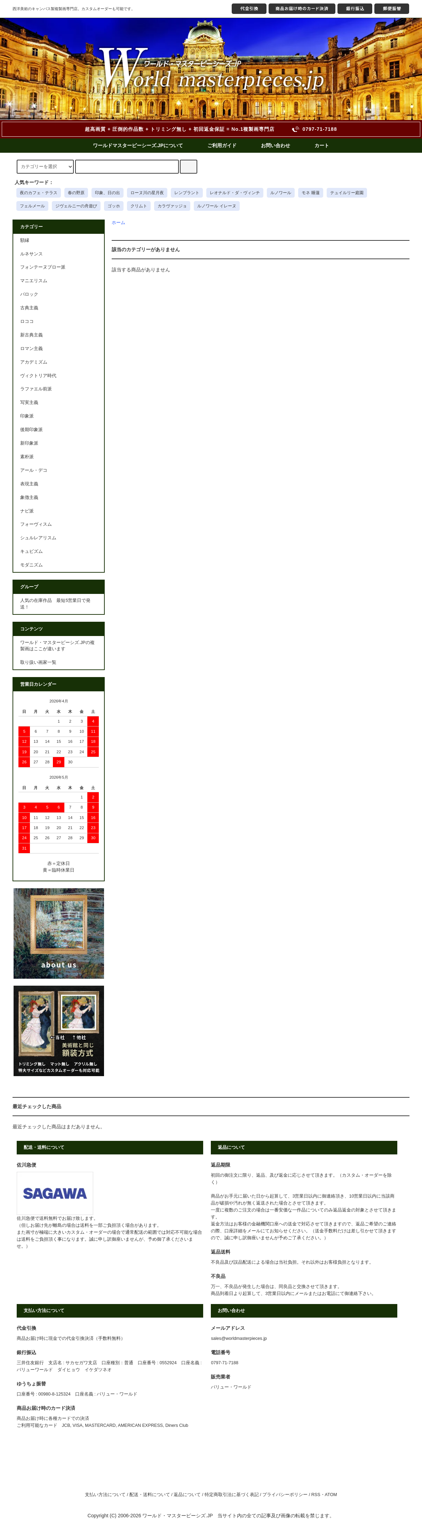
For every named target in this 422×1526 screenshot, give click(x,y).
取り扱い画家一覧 (38, 662)
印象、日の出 (107, 192)
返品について (187, 1494)
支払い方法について (105, 1494)
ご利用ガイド (222, 145)
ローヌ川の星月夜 (147, 192)
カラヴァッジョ (172, 206)
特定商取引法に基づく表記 (232, 1494)
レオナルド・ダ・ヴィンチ (235, 192)
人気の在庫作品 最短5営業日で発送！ (55, 604)
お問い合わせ (275, 145)
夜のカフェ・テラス (38, 192)
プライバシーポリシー (285, 1494)
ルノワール (280, 192)
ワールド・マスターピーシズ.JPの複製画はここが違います (57, 646)
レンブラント (186, 192)
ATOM (331, 1494)
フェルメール (32, 206)
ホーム (118, 222)
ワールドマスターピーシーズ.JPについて (138, 145)
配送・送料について (149, 1494)
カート (321, 145)
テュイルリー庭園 (347, 192)
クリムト (138, 206)
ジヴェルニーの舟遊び (76, 206)
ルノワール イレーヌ (216, 206)
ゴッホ (114, 206)
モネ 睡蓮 (310, 192)
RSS (315, 1494)
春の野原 (76, 192)
